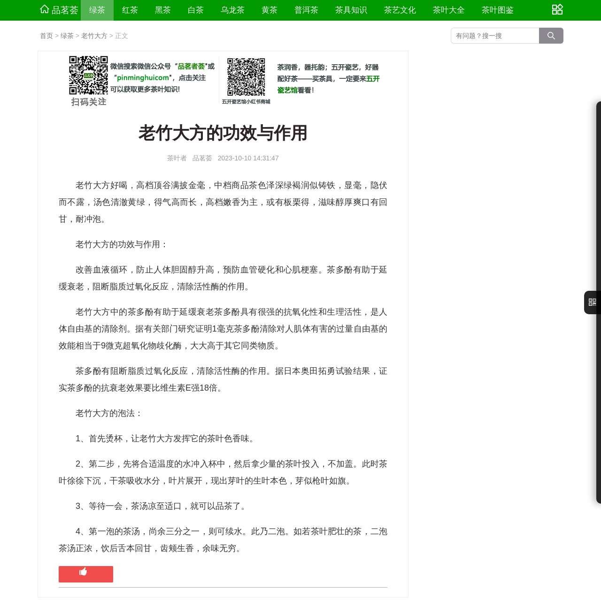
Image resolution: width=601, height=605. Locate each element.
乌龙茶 (233, 10)
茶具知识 (351, 10)
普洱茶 (306, 10)
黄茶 (269, 10)
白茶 (196, 10)
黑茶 (163, 10)
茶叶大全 (449, 10)
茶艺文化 (400, 10)
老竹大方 (94, 35)
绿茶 (97, 10)
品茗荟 (59, 10)
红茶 (130, 10)
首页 (46, 35)
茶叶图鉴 (498, 10)
